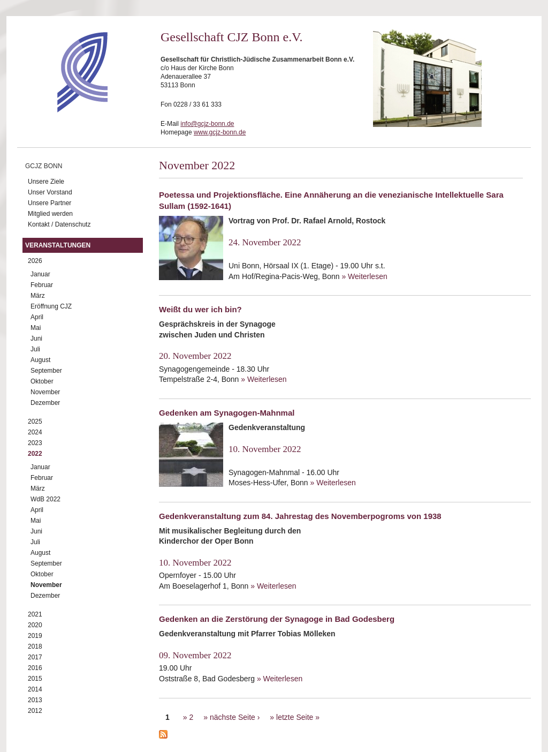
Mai (36, 328)
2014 (35, 689)
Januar (40, 274)
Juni (36, 338)
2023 (35, 443)
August (40, 360)
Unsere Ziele (46, 181)
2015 (35, 678)
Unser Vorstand (50, 192)
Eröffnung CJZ (51, 306)
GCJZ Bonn (43, 166)
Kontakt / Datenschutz (59, 224)
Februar (42, 285)
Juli (35, 349)
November (45, 392)
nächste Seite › (235, 717)
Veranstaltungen (57, 245)
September (46, 370)
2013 (35, 700)
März (38, 295)
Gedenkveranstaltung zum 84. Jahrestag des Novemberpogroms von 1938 (300, 516)
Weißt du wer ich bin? (200, 309)
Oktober (42, 381)
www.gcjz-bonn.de (220, 132)
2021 (35, 614)
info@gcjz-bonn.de (207, 123)
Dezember (45, 403)
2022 (35, 453)
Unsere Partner (49, 203)
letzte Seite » (297, 717)
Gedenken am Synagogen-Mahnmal (226, 412)
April (37, 317)
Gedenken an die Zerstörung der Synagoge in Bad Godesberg (276, 618)
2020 (35, 625)
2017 (35, 657)
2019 (35, 636)
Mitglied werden (50, 213)
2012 (35, 711)
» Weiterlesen (364, 276)
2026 (35, 261)
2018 (35, 646)
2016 (35, 668)
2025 (35, 421)
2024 (35, 432)
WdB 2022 (45, 499)
